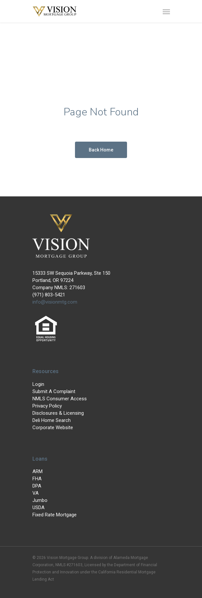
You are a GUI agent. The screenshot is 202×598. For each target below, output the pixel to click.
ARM (37, 471)
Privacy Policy (47, 406)
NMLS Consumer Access (59, 399)
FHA (37, 479)
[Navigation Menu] (166, 11)
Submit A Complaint (53, 391)
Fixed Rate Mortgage (54, 515)
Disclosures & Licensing (58, 413)
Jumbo (39, 500)
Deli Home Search (51, 420)
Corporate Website (52, 427)
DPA (36, 486)
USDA (38, 507)
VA (35, 493)
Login (38, 384)
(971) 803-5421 (48, 295)
